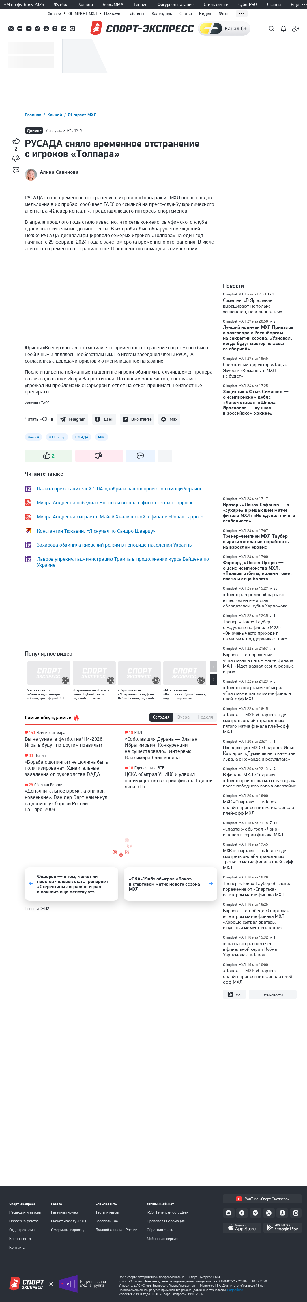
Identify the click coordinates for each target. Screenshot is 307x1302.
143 (32, 733)
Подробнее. (235, 1290)
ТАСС (45, 403)
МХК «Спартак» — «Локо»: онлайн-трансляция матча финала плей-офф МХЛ (258, 807)
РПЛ (138, 732)
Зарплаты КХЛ (108, 1221)
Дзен (108, 419)
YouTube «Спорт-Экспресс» (262, 1198)
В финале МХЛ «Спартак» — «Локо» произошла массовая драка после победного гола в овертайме (260, 780)
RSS (234, 994)
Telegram (76, 419)
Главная (34, 114)
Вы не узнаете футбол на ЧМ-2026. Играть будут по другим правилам (64, 742)
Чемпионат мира (51, 732)
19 (131, 733)
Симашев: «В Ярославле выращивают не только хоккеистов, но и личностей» (253, 305)
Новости (112, 13)
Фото (224, 13)
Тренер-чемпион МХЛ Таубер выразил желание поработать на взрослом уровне (256, 541)
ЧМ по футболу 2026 (24, 4)
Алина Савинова (59, 172)
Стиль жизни (216, 4)
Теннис (140, 4)
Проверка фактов (24, 1221)
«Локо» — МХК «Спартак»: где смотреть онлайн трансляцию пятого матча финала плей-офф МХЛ (256, 723)
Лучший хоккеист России (116, 1229)
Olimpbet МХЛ (82, 114)
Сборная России (48, 784)
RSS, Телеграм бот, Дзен (167, 1212)
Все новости (273, 995)
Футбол (61, 4)
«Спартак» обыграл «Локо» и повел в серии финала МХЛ (253, 831)
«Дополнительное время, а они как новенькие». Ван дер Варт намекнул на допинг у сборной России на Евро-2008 (66, 800)
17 (276, 823)
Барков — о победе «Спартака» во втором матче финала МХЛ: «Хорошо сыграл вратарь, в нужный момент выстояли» (256, 919)
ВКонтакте (141, 419)
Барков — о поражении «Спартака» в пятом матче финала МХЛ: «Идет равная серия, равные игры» (258, 663)
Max (173, 419)
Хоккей (85, 4)
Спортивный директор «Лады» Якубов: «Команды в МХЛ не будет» (255, 370)
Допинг (41, 755)
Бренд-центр (20, 1238)
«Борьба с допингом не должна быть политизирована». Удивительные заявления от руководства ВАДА (66, 768)
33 (31, 755)
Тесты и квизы (107, 1212)
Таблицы (136, 13)
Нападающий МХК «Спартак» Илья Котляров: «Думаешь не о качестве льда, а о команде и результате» (259, 753)
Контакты (17, 1247)
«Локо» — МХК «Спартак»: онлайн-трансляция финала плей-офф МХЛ (259, 976)
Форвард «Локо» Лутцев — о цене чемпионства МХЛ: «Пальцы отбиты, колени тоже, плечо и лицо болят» (257, 570)
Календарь (162, 13)
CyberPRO (247, 4)
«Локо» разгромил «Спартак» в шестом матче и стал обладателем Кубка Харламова (255, 600)
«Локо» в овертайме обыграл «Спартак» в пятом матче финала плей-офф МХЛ (257, 693)
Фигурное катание (175, 4)
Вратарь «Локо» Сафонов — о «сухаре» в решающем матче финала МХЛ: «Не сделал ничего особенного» (259, 513)
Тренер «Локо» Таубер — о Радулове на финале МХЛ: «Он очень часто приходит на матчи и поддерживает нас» (255, 630)
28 (31, 785)
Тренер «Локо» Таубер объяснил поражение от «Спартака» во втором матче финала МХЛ (257, 888)
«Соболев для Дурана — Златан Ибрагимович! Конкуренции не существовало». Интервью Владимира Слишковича (161, 748)
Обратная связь (160, 1229)
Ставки (274, 4)
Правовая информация (166, 1221)
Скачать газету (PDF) (68, 1221)
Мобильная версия (162, 1238)
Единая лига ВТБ (149, 767)
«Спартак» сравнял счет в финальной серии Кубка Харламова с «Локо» (250, 949)
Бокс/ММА (113, 4)
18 (131, 768)
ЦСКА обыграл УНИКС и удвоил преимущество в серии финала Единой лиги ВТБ (168, 780)
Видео (205, 13)
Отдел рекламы (22, 1229)
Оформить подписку (68, 1229)
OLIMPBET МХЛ (82, 13)
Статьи (185, 13)
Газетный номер (64, 1212)
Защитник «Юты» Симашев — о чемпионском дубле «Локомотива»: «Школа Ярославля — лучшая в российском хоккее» (256, 402)
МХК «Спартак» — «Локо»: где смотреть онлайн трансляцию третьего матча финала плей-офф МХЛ (258, 859)
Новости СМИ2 (37, 908)
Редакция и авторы (25, 1212)
